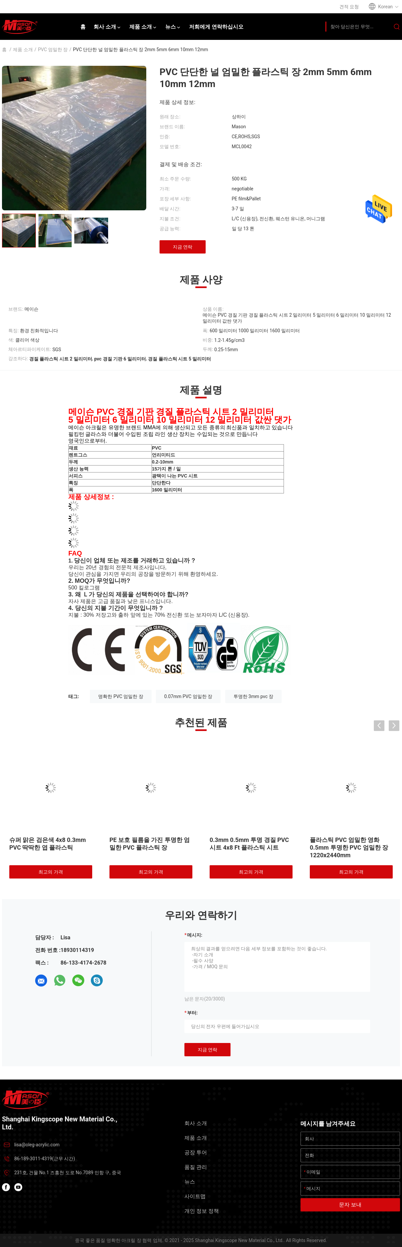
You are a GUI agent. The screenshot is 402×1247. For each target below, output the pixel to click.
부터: (192, 1012)
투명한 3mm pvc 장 (254, 696)
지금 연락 (182, 247)
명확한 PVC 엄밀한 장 (120, 696)
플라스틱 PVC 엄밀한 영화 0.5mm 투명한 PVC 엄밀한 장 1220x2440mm (349, 847)
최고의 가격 (50, 872)
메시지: (194, 935)
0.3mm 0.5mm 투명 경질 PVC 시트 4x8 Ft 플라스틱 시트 (249, 843)
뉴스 (189, 1182)
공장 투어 (195, 1152)
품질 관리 (195, 1167)
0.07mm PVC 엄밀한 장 (188, 696)
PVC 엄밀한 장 (53, 49)
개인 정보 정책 (201, 1211)
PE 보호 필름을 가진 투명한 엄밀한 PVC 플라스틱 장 (149, 843)
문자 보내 (350, 1204)
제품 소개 (23, 49)
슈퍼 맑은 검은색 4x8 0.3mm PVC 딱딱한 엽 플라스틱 (47, 843)
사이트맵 (195, 1196)
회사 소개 (195, 1123)
